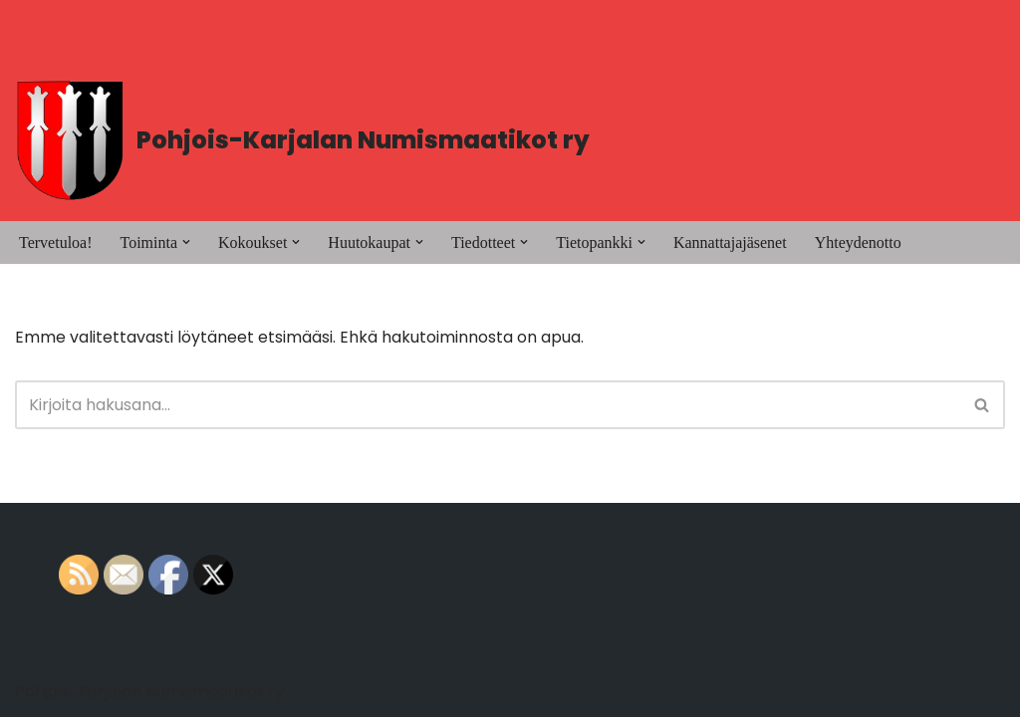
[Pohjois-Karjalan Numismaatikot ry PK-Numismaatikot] (302, 140)
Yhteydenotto (858, 242)
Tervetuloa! (56, 242)
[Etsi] (487, 404)
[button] (186, 242)
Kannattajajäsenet (730, 242)
